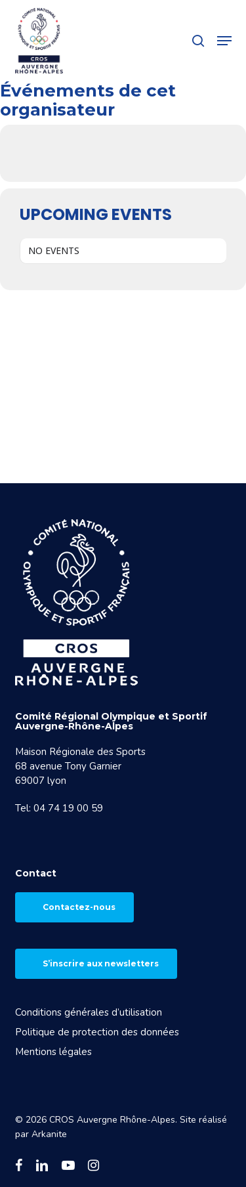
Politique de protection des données (97, 1032)
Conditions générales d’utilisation (88, 1012)
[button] (224, 40)
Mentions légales (53, 1051)
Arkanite (49, 1134)
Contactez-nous (79, 907)
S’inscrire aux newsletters (101, 963)
